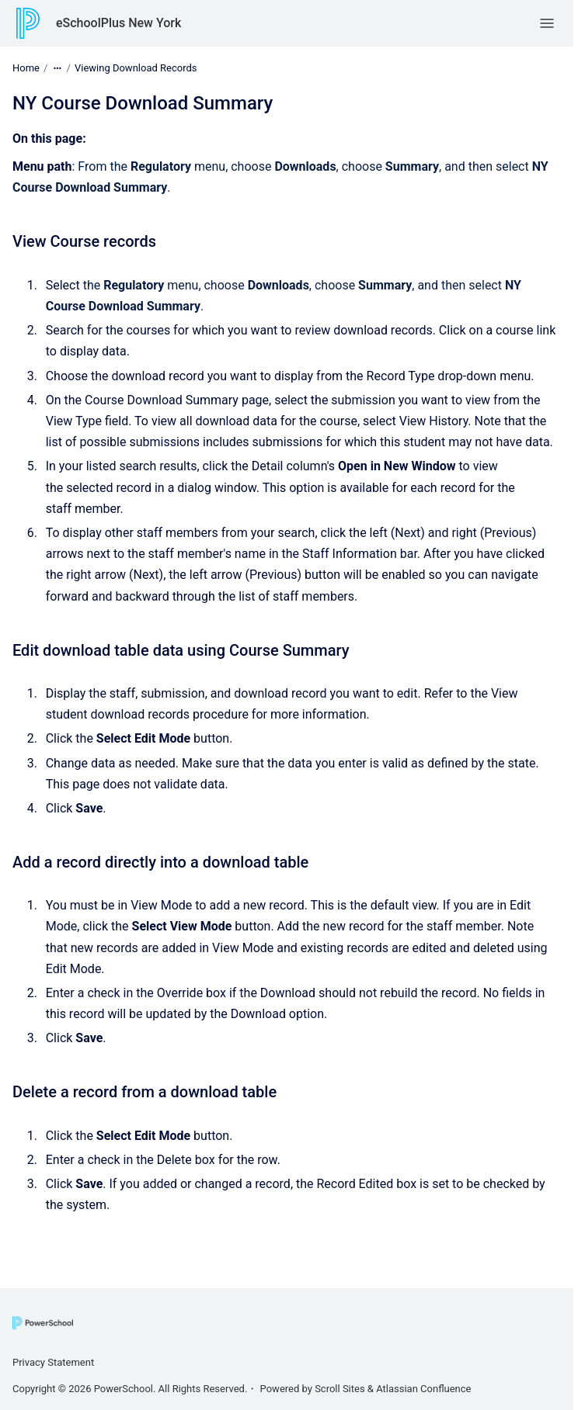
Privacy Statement (53, 1362)
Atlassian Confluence (423, 1388)
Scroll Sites (340, 1388)
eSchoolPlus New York (118, 23)
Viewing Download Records (136, 68)
